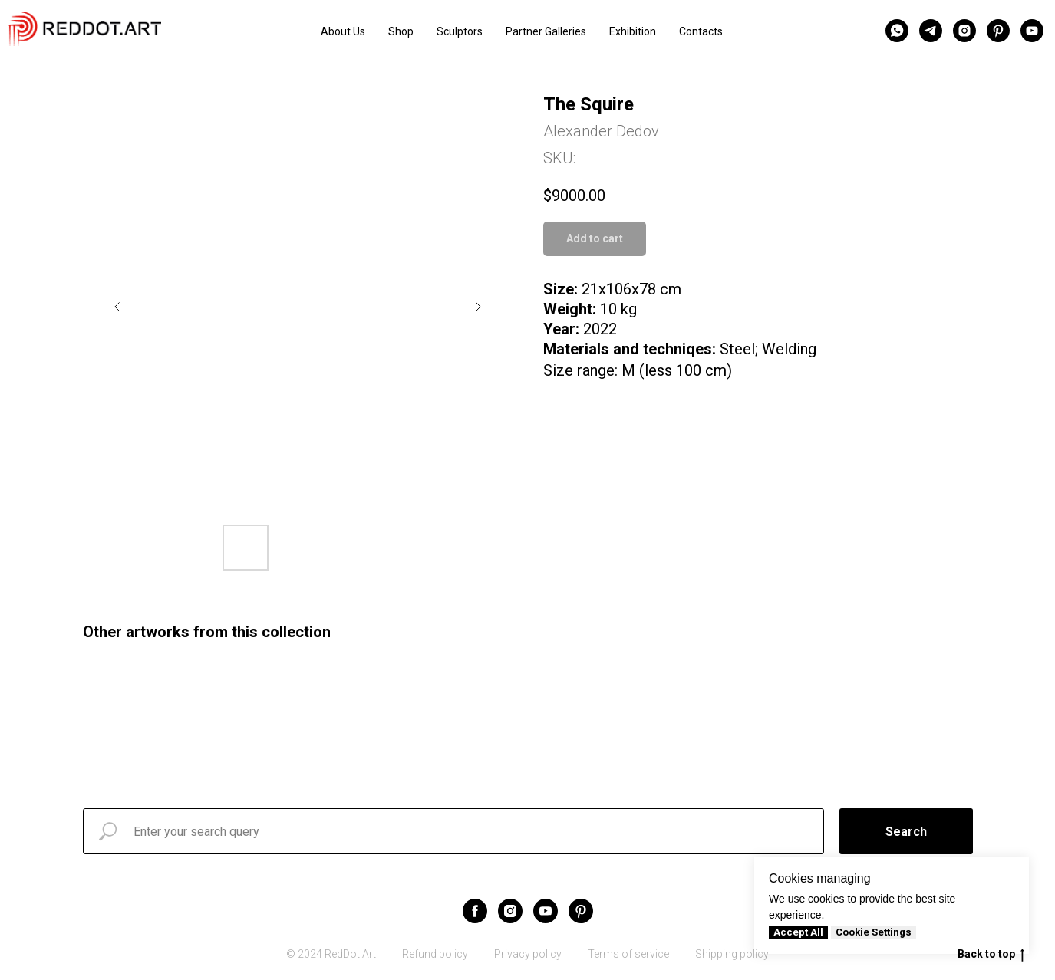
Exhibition (632, 31)
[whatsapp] (896, 30)
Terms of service (628, 954)
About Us (343, 31)
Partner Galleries (546, 31)
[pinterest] (998, 30)
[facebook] (475, 911)
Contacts (701, 31)
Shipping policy (732, 954)
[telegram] (930, 30)
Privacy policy (528, 954)
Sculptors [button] (460, 31)
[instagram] (964, 30)
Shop (401, 31)
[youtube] (1031, 30)
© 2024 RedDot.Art (331, 954)
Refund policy (435, 954)
